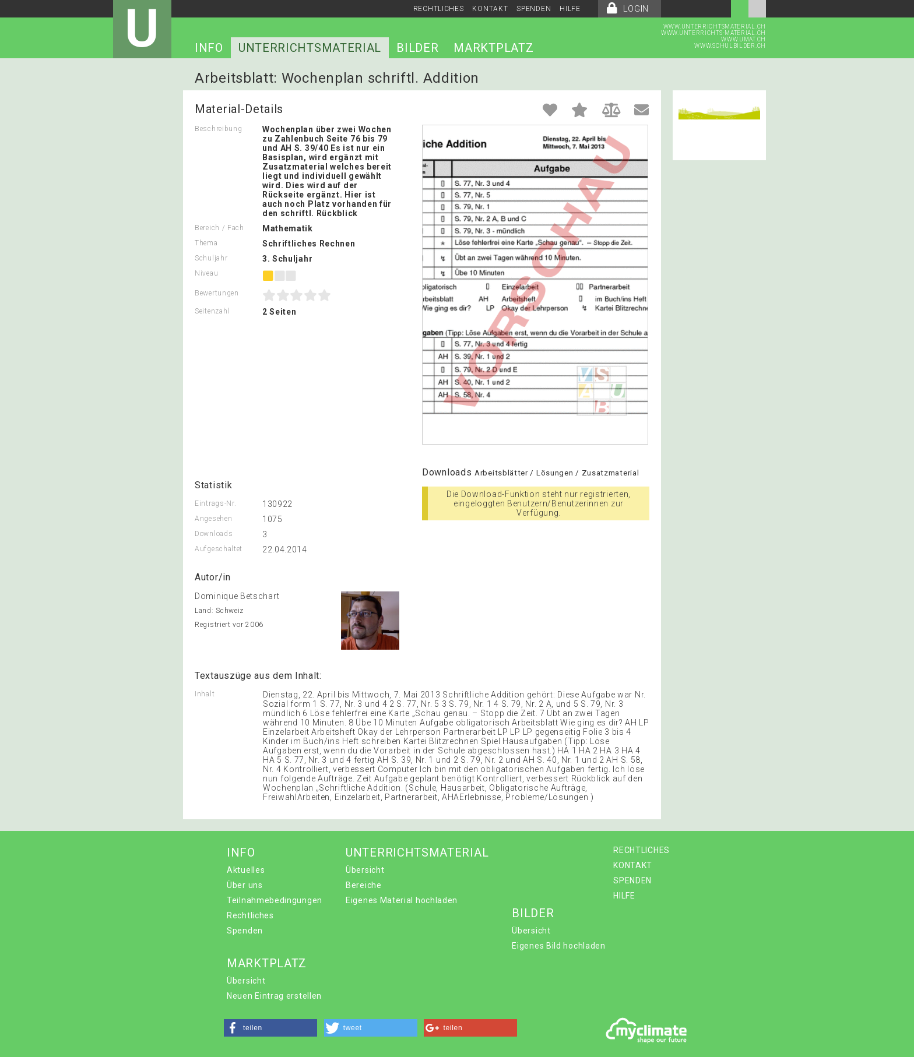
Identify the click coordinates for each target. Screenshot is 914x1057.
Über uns (245, 885)
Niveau (206, 273)
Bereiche (364, 885)
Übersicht (365, 870)
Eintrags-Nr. (215, 503)
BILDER (417, 48)
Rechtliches (250, 915)
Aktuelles (246, 870)
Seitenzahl (212, 311)
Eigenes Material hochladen (402, 900)
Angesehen (213, 519)
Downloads (214, 534)
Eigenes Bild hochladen (558, 945)
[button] (270, 1028)
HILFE (570, 9)
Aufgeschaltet (218, 549)
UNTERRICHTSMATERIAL (309, 48)
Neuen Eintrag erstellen (274, 995)
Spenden (245, 930)
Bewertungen (217, 293)
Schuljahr (211, 258)
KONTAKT (490, 9)
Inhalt (205, 694)
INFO (209, 48)
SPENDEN (533, 9)
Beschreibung (218, 129)
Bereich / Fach (219, 228)
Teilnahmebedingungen (274, 900)
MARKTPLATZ (493, 48)
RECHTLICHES (438, 9)
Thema (206, 243)
